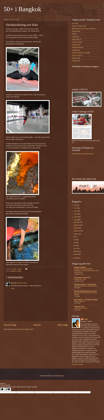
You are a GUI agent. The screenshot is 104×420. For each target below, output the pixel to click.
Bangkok (13, 271)
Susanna (14, 283)
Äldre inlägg (63, 325)
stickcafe (74, 58)
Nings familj (75, 39)
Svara (12, 288)
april (75, 245)
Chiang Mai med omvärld (82, 277)
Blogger (61, 376)
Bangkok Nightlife (80, 267)
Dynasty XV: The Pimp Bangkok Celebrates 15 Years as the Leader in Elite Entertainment (86, 270)
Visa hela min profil (77, 364)
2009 (75, 258)
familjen (19, 271)
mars (75, 248)
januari (76, 254)
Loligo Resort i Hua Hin (80, 308)
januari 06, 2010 (22, 283)
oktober (76, 228)
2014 (75, 208)
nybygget (74, 50)
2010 (75, 220)
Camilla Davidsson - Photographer (85, 284)
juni (75, 239)
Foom (73, 23)
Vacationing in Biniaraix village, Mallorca (85, 286)
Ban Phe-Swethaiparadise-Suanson (85, 291)
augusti (76, 234)
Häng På (74, 31)
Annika (85, 319)
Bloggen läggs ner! (79, 301)
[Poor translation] (7, 389)
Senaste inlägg (10, 325)
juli (75, 236)
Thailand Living (79, 306)
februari (76, 251)
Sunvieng (75, 44)
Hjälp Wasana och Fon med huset (82, 28)
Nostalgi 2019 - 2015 (80, 279)
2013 (75, 211)
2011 (75, 217)
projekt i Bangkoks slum (79, 52)
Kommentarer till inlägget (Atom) (24, 329)
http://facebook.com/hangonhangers (82, 154)
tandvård (74, 61)
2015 (75, 205)
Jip (73, 34)
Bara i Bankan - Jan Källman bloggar (86, 299)
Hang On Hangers (77, 26)
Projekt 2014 (76, 42)
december (77, 222)
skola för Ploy (76, 55)
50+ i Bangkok (22, 9)
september (77, 231)
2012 (75, 214)
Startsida (37, 325)
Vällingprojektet (76, 47)
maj (75, 242)
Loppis (74, 36)
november (77, 225)
